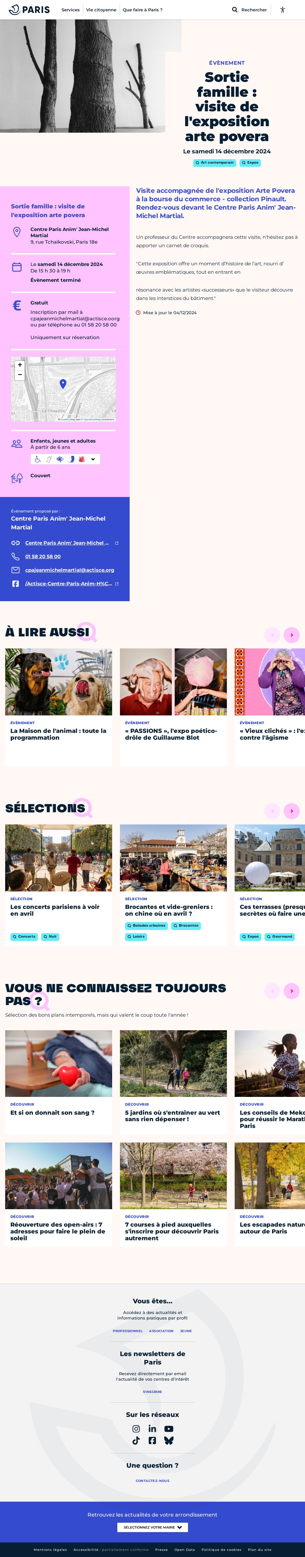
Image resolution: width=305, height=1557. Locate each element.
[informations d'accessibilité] (65, 459)
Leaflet (63, 419)
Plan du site (260, 1550)
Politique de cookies (221, 1550)
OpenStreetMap (92, 419)
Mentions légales (50, 1550)
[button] (63, 384)
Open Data (184, 1550)
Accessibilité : (111, 1550)
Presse (161, 1550)
